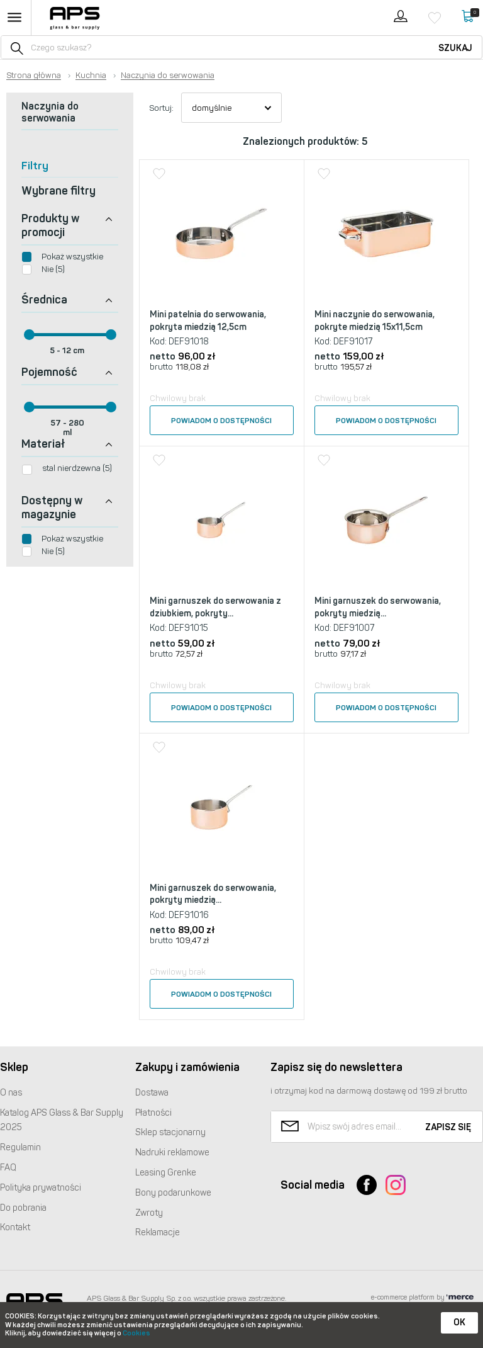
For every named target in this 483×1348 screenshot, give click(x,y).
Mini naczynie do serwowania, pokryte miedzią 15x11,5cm (374, 320)
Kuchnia (90, 75)
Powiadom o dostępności (221, 420)
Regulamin (20, 1147)
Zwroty (149, 1213)
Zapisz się (448, 1127)
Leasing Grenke (165, 1172)
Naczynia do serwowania (167, 75)
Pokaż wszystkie (72, 256)
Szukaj (455, 48)
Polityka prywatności (40, 1187)
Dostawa (152, 1092)
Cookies (136, 1333)
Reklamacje (157, 1232)
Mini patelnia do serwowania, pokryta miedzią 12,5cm (208, 320)
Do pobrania (23, 1208)
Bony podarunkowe (173, 1192)
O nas (11, 1092)
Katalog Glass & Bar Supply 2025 (61, 1120)
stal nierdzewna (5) (77, 468)
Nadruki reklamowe (172, 1152)
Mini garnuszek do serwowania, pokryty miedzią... (377, 607)
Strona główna (33, 75)
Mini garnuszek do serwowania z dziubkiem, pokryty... (215, 607)
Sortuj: (161, 108)
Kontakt (15, 1227)
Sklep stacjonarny (170, 1132)
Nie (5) (53, 269)
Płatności (153, 1112)
